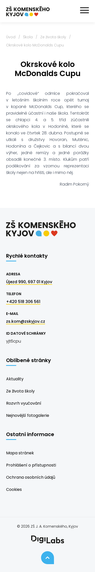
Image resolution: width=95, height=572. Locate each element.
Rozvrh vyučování (23, 403)
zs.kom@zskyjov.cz (25, 321)
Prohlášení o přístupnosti (31, 465)
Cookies (14, 489)
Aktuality (15, 379)
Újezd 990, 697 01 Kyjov (29, 282)
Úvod (10, 37)
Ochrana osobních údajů (30, 477)
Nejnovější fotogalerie (27, 415)
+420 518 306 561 (23, 302)
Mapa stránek (20, 453)
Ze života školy (53, 37)
